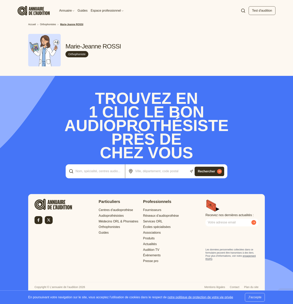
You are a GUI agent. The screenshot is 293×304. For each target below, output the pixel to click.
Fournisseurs (152, 210)
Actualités (150, 244)
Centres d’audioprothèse (116, 210)
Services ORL (153, 221)
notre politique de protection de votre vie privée (200, 297)
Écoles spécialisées (157, 227)
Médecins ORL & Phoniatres (118, 221)
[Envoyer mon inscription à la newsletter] (253, 222)
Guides (82, 10)
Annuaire (66, 10)
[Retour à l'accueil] (53, 204)
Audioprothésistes (111, 215)
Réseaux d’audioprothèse (161, 215)
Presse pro (150, 261)
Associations (152, 232)
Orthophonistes (109, 227)
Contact (234, 287)
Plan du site (251, 287)
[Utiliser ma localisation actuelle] (191, 171)
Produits (149, 238)
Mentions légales (214, 287)
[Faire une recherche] (243, 10)
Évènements (152, 255)
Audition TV (151, 249)
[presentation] (235, 237)
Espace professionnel (107, 10)
